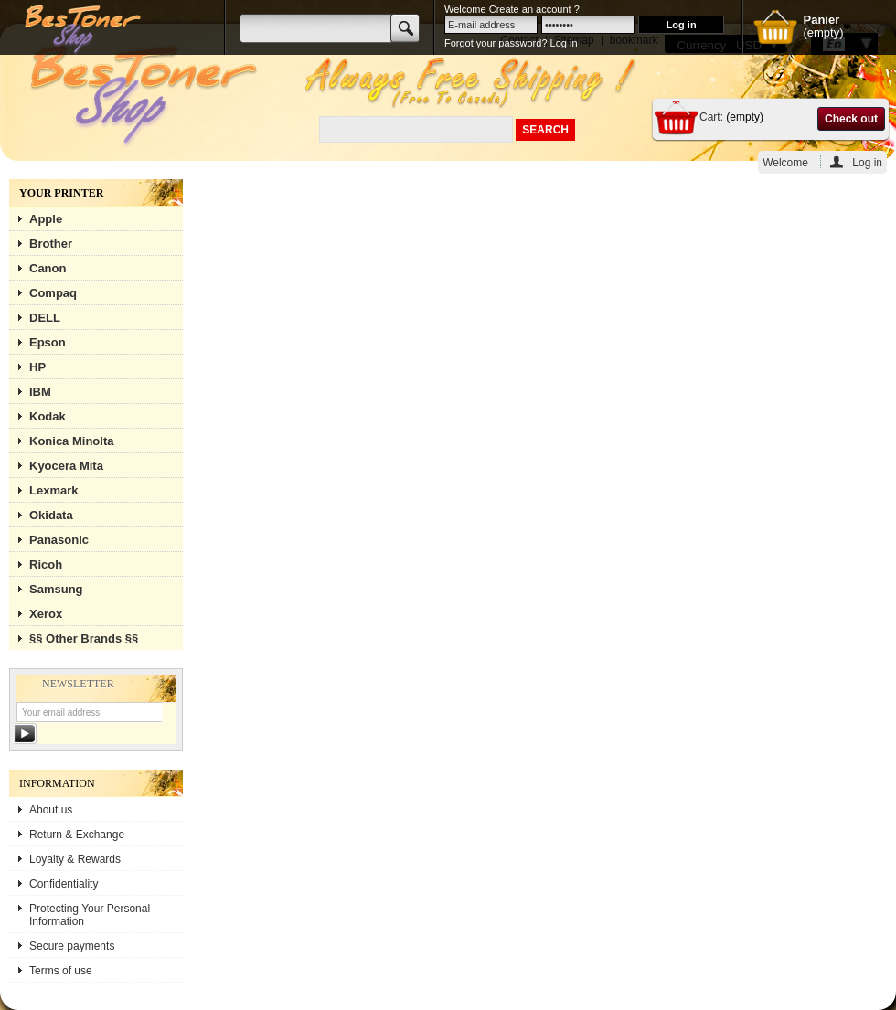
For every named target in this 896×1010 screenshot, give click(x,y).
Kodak (47, 416)
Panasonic (59, 540)
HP (37, 367)
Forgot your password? (496, 42)
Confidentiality (63, 883)
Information (57, 783)
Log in (867, 162)
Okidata (51, 515)
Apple (45, 219)
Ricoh (45, 564)
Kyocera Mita (66, 466)
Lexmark (53, 490)
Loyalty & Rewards (75, 859)
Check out (851, 118)
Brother (50, 243)
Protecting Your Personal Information (89, 915)
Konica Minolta (71, 441)
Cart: (711, 117)
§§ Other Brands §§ (83, 638)
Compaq (53, 293)
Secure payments (71, 946)
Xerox (45, 614)
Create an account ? (534, 9)
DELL (44, 317)
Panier (821, 20)
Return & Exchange (76, 834)
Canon (47, 268)
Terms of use (60, 970)
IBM (40, 392)
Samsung (56, 589)
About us (50, 809)
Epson (47, 342)
